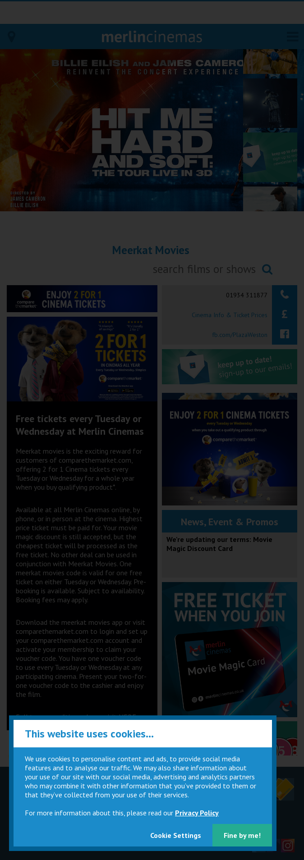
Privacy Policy (197, 812)
